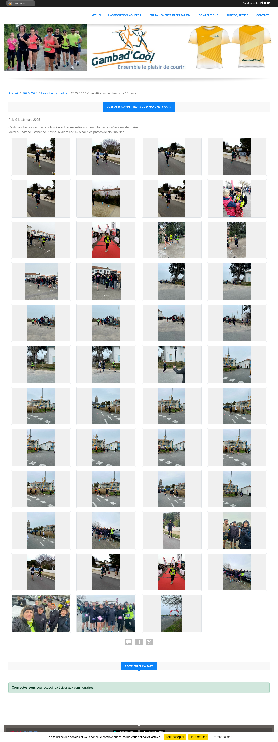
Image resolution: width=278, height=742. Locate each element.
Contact (262, 15)
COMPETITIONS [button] (208, 15)
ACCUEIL (96, 15)
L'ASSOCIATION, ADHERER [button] (124, 15)
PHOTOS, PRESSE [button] (237, 15)
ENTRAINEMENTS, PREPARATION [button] (169, 15)
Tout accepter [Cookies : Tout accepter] (175, 737)
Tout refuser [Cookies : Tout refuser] (198, 737)
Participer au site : (256, 3)
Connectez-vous (24, 687)
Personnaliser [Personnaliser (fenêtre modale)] (222, 737)
